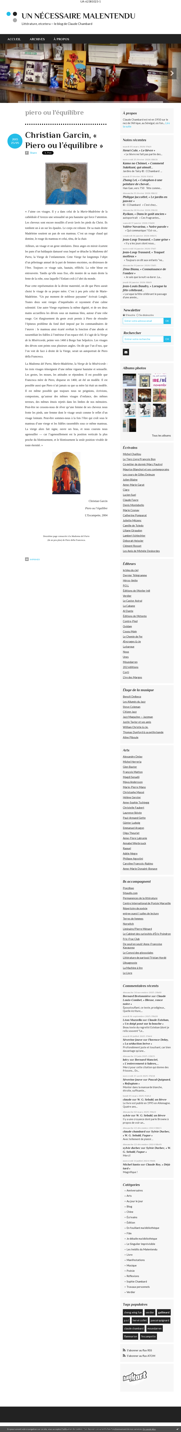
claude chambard (134, 1131)
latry (126, 1059)
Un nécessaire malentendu (78, 15)
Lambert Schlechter (134, 535)
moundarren (154, 1328)
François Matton (133, 771)
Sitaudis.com (130, 893)
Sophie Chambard (137, 1281)
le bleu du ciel (130, 570)
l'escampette (148, 1336)
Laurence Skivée (132, 812)
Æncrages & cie (132, 641)
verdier (150, 1312)
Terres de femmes (133, 918)
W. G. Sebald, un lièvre (152, 1099)
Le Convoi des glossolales (138, 952)
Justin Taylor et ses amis (137, 722)
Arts (129, 1195)
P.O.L (126, 585)
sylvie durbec (131, 1148)
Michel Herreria (132, 761)
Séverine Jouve (132, 1039)
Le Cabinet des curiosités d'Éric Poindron (147, 933)
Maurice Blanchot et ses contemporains (146, 469)
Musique (132, 1265)
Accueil (14, 39)
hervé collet (140, 1320)
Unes (126, 656)
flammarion (130, 1336)
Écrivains (132, 1217)
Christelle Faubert (133, 807)
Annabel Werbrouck (134, 843)
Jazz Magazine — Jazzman (138, 716)
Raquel (127, 848)
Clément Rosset (132, 545)
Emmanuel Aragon (133, 827)
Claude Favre (130, 499)
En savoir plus (149, 1429)
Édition (131, 1222)
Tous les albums (161, 435)
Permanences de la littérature (140, 898)
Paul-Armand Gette (134, 817)
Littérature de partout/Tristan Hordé (144, 957)
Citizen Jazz (130, 711)
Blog (129, 1206)
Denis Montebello (133, 505)
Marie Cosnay (131, 510)
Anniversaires (135, 1190)
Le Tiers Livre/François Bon (139, 459)
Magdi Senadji (131, 777)
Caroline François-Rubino (138, 863)
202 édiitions (130, 667)
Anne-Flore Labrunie (135, 838)
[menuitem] (16, 39)
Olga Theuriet (131, 833)
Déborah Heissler (133, 540)
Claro (126, 489)
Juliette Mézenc (132, 520)
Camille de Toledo (133, 525)
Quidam (127, 626)
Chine (130, 1211)
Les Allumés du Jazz (134, 701)
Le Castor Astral (132, 600)
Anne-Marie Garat (133, 484)
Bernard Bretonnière (137, 996)
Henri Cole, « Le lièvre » (139, 150)
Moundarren (130, 661)
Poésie (131, 1270)
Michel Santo (131, 1164)
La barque (128, 646)
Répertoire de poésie (135, 908)
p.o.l (126, 1320)
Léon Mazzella (132, 1020)
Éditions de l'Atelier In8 (136, 590)
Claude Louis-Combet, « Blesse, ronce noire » (144, 1000)
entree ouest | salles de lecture (141, 913)
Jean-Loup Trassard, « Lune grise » (146, 239)
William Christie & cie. (135, 727)
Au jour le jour (135, 1201)
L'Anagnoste (130, 962)
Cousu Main (130, 631)
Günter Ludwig (131, 822)
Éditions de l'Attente (135, 616)
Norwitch (128, 923)
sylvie (126, 1115)
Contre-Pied (130, 621)
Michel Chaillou (132, 454)
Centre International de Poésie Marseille (147, 903)
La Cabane (129, 605)
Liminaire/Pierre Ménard (137, 928)
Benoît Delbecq (132, 696)
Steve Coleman (131, 706)
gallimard (164, 1312)
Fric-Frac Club (131, 938)
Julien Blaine (130, 479)
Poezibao (128, 888)
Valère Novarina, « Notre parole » (145, 226)
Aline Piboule (130, 737)
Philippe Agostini (133, 858)
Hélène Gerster (132, 797)
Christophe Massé (133, 792)
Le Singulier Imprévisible (141, 1243)
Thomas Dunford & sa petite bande (143, 732)
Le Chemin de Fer (133, 636)
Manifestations (136, 1259)
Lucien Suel (129, 494)
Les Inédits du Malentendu (142, 1249)
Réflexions (133, 1276)
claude (127, 1099)
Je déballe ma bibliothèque (142, 1238)
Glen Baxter (130, 766)
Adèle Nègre (130, 853)
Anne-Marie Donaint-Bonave (140, 868)
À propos (61, 39)
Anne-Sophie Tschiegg (136, 802)
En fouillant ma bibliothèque (143, 1227)
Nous (126, 651)
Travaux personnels (138, 1286)
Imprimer (32, 559)
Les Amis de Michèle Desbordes (141, 550)
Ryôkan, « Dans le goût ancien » (144, 214)
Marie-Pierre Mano (134, 787)
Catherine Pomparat (135, 515)
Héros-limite (130, 580)
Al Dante (128, 610)
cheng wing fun (133, 1312)
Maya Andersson (133, 782)
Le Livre (127, 972)
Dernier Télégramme (135, 575)
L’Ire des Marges (132, 677)
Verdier (127, 595)
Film (129, 1233)
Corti (126, 672)
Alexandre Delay (132, 756)
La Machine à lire (133, 967)
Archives (37, 39)
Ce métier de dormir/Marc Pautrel (142, 464)
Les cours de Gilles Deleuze (139, 474)
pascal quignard (160, 1320)
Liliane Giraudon (132, 530)
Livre (130, 1254)
